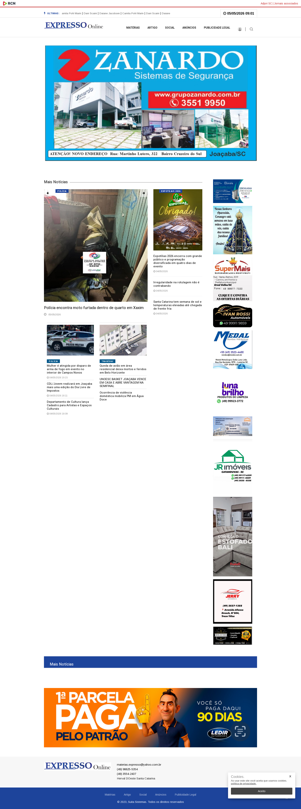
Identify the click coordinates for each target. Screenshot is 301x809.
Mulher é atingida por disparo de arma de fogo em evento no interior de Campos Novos (69, 369)
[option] (92, 13)
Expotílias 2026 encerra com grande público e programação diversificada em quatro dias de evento (177, 261)
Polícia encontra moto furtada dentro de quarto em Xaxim (94, 308)
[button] (48, 193)
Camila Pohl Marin (71, 13)
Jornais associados (286, 3)
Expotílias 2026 (170, 191)
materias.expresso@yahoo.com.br (139, 764)
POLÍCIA (53, 361)
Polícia (62, 191)
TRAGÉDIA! (107, 361)
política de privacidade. (243, 783)
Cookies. (237, 776)
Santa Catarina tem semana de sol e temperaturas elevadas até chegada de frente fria (177, 305)
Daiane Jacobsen (110, 13)
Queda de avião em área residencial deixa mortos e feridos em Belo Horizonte (123, 369)
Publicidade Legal (217, 28)
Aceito (261, 791)
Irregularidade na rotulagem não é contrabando (176, 284)
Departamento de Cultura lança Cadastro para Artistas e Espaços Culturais (69, 405)
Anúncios (189, 28)
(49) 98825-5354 (127, 769)
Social (170, 28)
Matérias (133, 28)
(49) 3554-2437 (126, 773)
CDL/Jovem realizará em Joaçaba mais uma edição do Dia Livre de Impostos (69, 387)
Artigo (152, 28)
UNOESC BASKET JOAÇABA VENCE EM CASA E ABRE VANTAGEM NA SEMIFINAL (123, 382)
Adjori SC (266, 3)
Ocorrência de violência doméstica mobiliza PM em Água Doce (122, 396)
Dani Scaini (91, 13)
